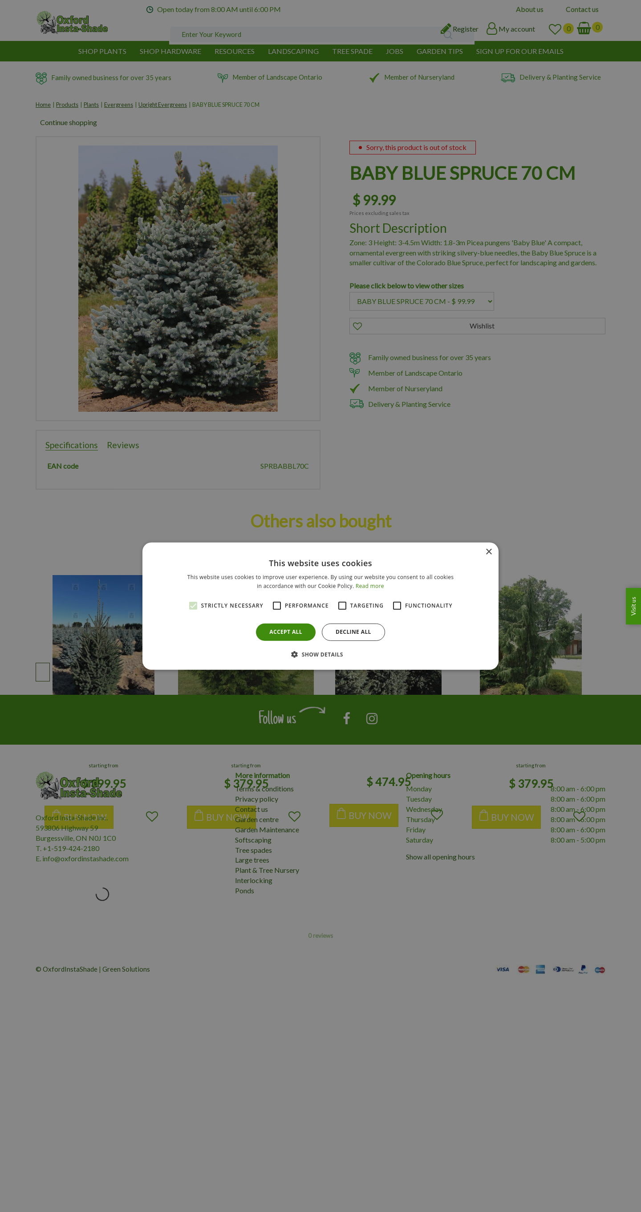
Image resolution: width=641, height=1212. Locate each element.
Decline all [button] (353, 632)
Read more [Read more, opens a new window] (370, 586)
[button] (320, 654)
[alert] (320, 606)
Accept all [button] (285, 632)
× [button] (488, 551)
